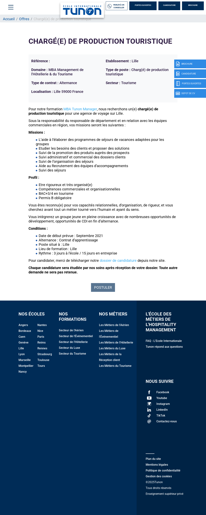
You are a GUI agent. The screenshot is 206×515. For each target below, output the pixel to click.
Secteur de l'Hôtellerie (73, 342)
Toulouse (43, 360)
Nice (40, 331)
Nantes (42, 325)
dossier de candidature (118, 260)
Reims (41, 342)
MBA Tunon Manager (80, 109)
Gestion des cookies (159, 476)
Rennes (42, 348)
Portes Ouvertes (143, 5)
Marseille (25, 360)
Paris (40, 336)
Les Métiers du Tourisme (115, 366)
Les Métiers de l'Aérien (114, 325)
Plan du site (153, 459)
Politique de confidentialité (163, 470)
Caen (22, 336)
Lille (21, 348)
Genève (24, 342)
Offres (24, 19)
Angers (23, 325)
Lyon (22, 354)
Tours (41, 366)
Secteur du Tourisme (72, 353)
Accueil (9, 19)
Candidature (169, 5)
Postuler (103, 287)
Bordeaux (25, 331)
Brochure (193, 5)
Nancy (23, 371)
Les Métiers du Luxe (112, 348)
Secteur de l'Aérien (71, 330)
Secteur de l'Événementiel (76, 336)
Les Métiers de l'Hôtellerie (116, 342)
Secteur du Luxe (69, 348)
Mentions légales (157, 464)
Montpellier (26, 366)
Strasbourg (44, 354)
